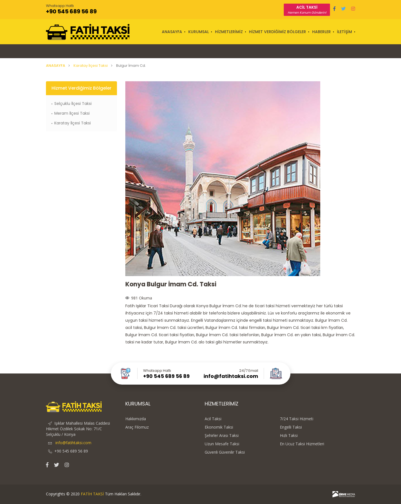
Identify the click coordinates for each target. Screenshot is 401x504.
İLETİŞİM (344, 32)
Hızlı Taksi (289, 435)
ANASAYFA (172, 32)
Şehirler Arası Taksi (222, 435)
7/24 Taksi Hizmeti (296, 419)
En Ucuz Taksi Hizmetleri (302, 444)
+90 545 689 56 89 (71, 11)
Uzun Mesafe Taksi (222, 444)
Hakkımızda (135, 419)
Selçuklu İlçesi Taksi (73, 103)
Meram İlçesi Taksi (72, 113)
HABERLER (321, 32)
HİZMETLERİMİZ (229, 32)
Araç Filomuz (137, 427)
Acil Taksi (213, 419)
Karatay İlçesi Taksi (91, 65)
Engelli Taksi (291, 427)
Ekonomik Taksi (219, 427)
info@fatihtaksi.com (231, 376)
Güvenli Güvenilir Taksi (225, 452)
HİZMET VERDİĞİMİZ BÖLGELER (277, 32)
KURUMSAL (198, 32)
